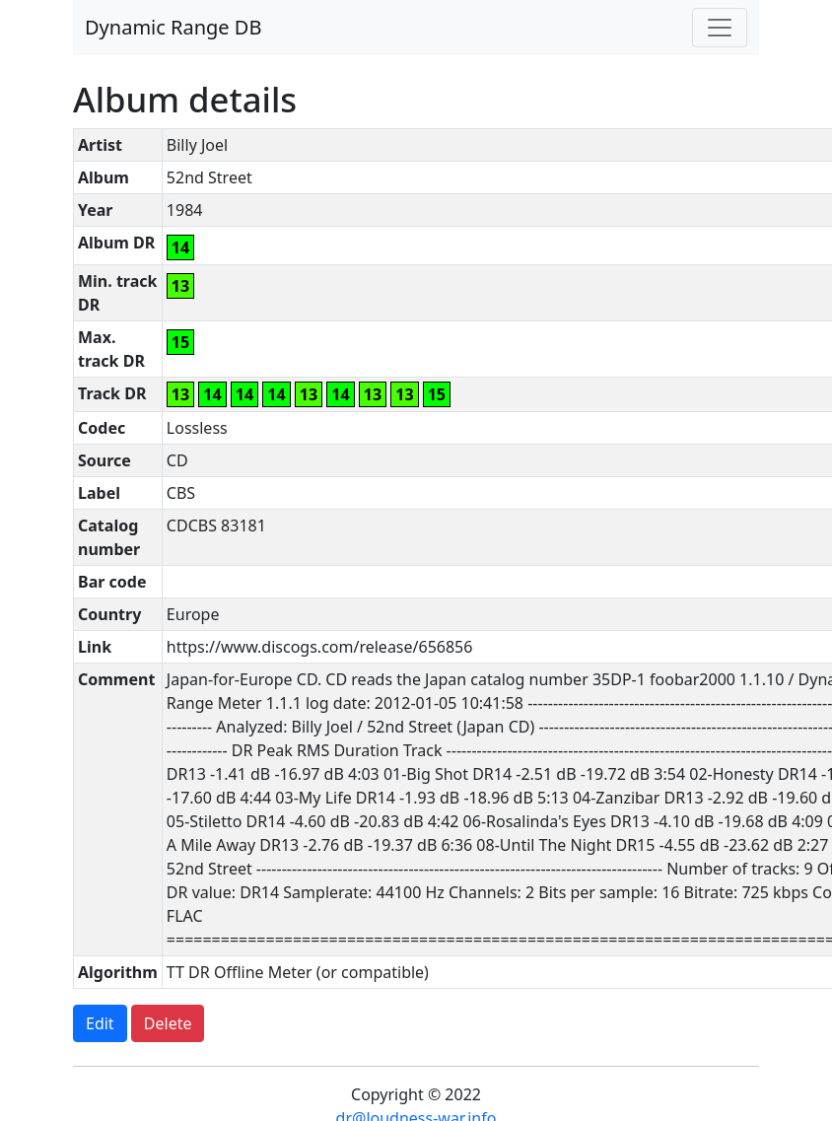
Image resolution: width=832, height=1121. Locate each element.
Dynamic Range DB (173, 27)
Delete (168, 1023)
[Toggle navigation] (719, 27)
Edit (100, 1023)
